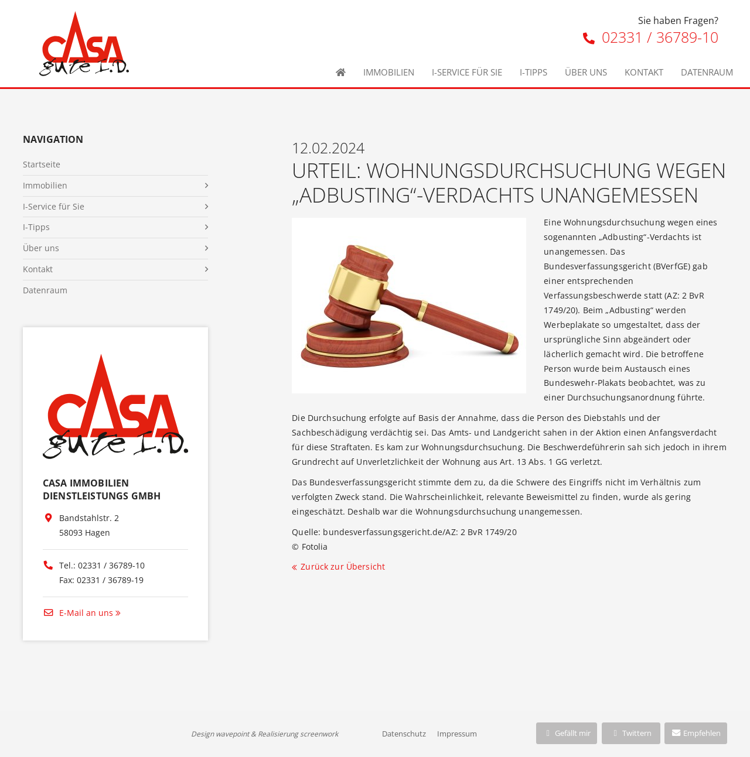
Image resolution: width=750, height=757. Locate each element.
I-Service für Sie (467, 72)
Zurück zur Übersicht (343, 566)
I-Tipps (533, 72)
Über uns (586, 72)
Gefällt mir (567, 733)
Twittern (631, 733)
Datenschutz (404, 733)
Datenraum (707, 72)
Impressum (457, 733)
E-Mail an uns (78, 612)
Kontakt (644, 72)
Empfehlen (696, 733)
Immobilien (388, 72)
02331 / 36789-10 (650, 37)
